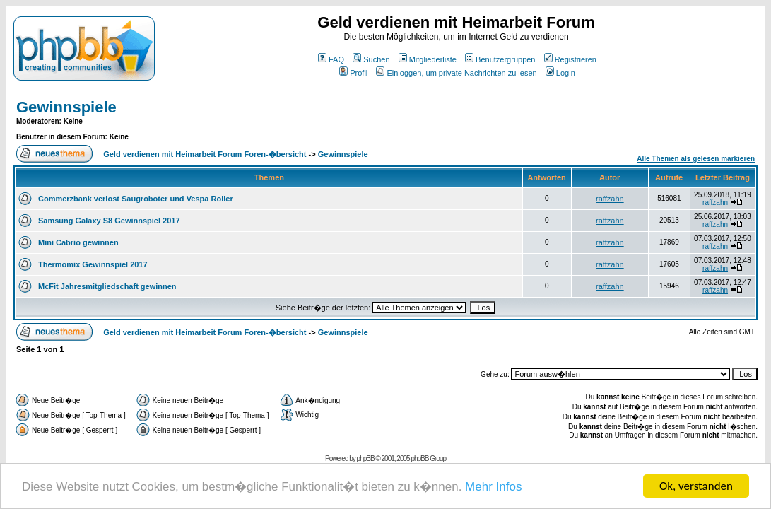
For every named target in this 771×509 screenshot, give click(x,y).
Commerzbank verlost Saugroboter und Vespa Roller (135, 198)
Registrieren (570, 59)
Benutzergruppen (500, 59)
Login (560, 73)
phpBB (366, 458)
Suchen (371, 59)
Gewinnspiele (66, 107)
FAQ (331, 59)
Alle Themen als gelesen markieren (696, 159)
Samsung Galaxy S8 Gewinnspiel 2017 (109, 220)
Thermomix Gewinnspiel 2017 (93, 264)
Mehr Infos (493, 487)
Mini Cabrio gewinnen (78, 242)
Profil (353, 73)
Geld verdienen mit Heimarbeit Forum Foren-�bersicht (204, 154)
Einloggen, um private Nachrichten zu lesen (456, 73)
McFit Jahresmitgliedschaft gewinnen (107, 286)
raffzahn (610, 198)
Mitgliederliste (428, 59)
